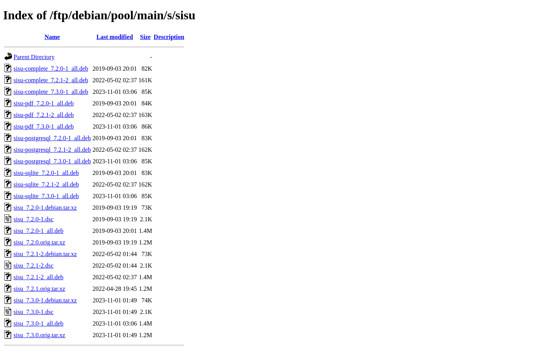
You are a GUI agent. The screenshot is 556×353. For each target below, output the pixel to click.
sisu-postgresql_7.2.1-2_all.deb (52, 149)
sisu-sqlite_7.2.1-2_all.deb (46, 184)
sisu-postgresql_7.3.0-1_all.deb (52, 161)
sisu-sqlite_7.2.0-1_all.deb (46, 173)
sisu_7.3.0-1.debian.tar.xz (45, 300)
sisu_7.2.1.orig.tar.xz (39, 288)
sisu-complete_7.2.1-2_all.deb (51, 80)
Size (145, 37)
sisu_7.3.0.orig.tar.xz (39, 335)
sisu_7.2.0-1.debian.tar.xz (45, 207)
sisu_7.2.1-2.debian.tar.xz (45, 254)
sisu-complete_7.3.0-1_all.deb (51, 91)
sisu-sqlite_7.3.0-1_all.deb (46, 196)
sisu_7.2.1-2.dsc (34, 265)
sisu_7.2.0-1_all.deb (38, 230)
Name (52, 37)
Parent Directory (34, 57)
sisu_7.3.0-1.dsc (34, 312)
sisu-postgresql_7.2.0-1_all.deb (52, 138)
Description (169, 37)
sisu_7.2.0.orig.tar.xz (39, 242)
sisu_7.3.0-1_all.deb (38, 323)
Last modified (115, 37)
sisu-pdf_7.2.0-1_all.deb (44, 103)
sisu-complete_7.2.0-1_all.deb (51, 68)
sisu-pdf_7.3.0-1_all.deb (44, 126)
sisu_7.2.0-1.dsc (34, 219)
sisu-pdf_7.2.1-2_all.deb (44, 115)
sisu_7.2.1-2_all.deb (38, 277)
